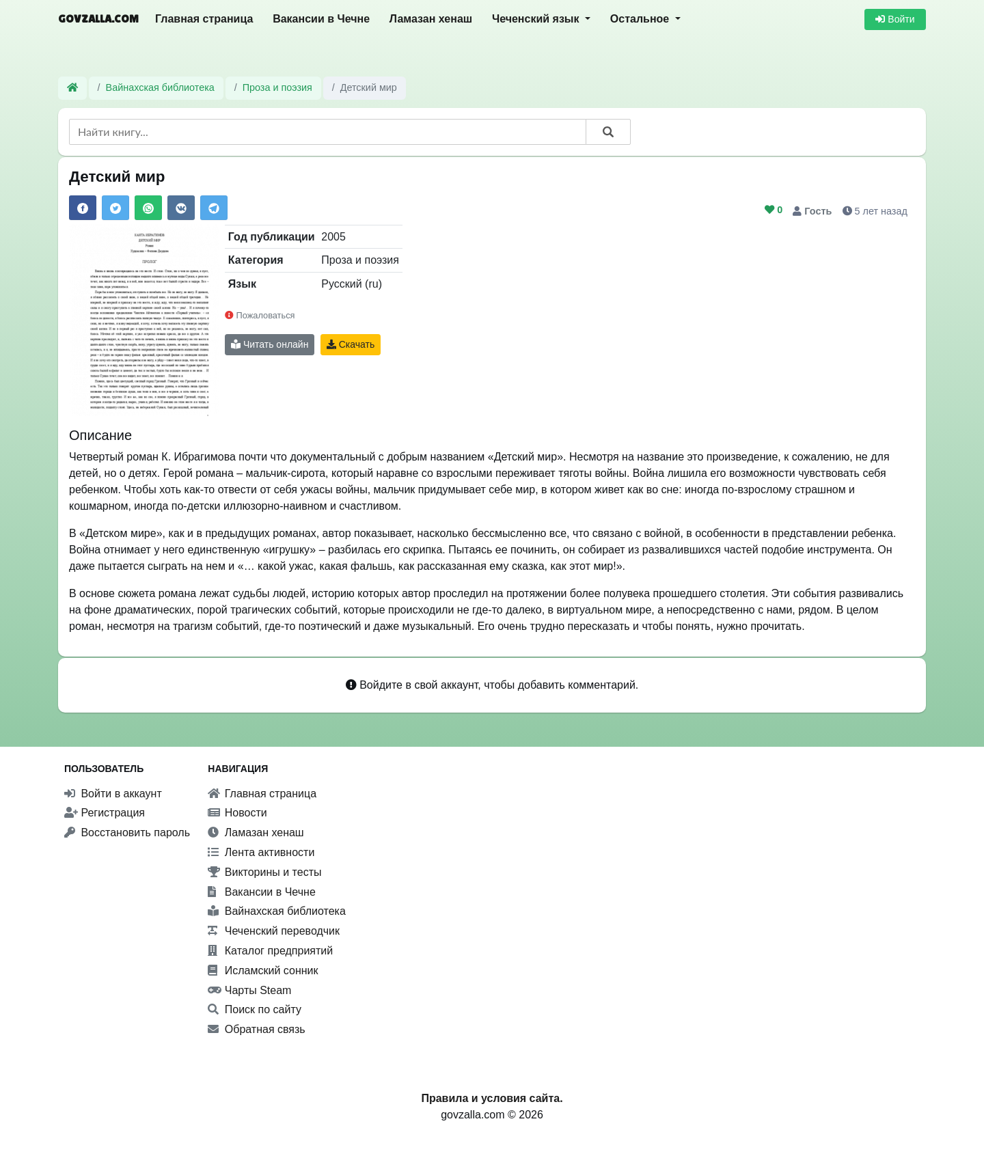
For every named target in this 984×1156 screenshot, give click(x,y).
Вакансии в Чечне (321, 19)
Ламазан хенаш (431, 19)
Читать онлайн (269, 344)
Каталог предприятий (270, 951)
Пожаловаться (260, 315)
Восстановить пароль (127, 832)
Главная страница (204, 19)
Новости (237, 812)
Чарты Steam (249, 990)
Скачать (350, 344)
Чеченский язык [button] (537, 19)
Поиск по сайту (254, 1009)
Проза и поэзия (277, 87)
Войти (894, 19)
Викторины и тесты (264, 872)
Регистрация (104, 812)
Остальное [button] (641, 19)
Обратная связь (256, 1029)
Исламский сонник (263, 970)
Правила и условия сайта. (491, 1098)
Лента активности (261, 852)
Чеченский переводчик (274, 931)
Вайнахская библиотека (160, 87)
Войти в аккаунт (113, 793)
